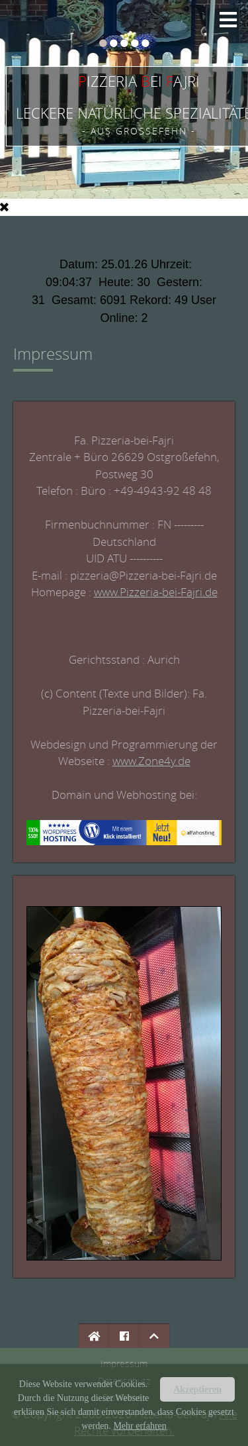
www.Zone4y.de (151, 760)
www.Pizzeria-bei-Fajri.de (156, 591)
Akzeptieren (197, 1389)
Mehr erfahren (139, 1426)
